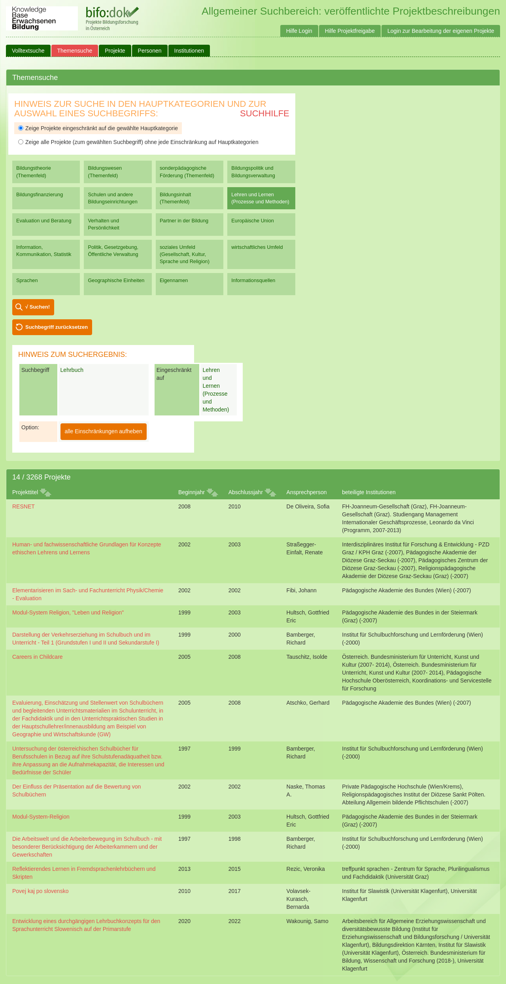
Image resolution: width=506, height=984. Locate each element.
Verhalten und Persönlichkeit (103, 224)
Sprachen (27, 280)
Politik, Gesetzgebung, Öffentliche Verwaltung (113, 250)
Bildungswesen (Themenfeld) (105, 171)
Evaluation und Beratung (43, 221)
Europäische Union (252, 221)
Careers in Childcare (37, 657)
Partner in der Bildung (184, 221)
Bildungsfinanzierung (39, 194)
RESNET (23, 506)
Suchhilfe (264, 113)
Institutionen (189, 50)
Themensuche (75, 50)
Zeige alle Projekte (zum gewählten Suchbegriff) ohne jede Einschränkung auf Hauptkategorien (138, 142)
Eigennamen (174, 280)
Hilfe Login (299, 31)
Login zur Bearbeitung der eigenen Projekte (440, 31)
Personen (150, 50)
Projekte (115, 50)
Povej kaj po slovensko (40, 891)
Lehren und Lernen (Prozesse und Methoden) (260, 198)
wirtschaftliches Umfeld (257, 247)
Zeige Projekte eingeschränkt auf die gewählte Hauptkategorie (98, 128)
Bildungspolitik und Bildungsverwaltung (253, 171)
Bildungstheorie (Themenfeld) (33, 171)
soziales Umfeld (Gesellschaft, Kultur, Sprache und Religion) (185, 254)
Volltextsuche (28, 50)
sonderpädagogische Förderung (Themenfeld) (187, 171)
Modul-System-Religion (41, 816)
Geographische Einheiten (116, 280)
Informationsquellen (253, 280)
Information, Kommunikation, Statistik (43, 250)
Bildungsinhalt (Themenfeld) (175, 198)
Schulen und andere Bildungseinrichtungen (112, 198)
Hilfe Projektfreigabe (350, 31)
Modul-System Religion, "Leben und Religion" (68, 612)
